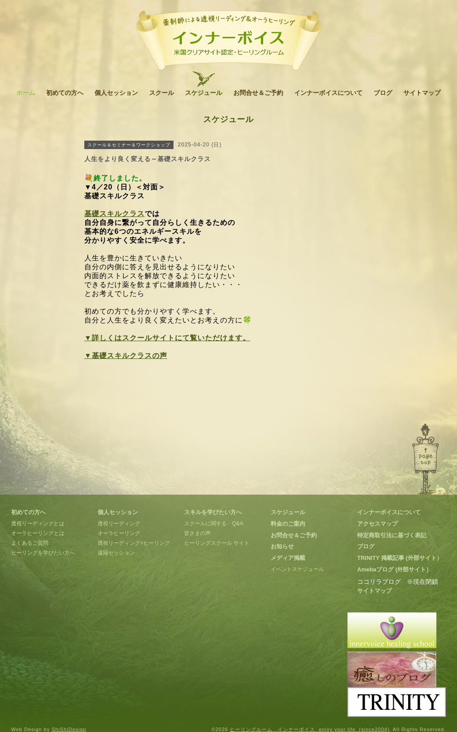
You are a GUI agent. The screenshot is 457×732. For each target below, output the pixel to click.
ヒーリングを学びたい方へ (43, 553)
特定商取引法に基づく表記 (391, 535)
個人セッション (116, 92)
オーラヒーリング (119, 533)
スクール (161, 92)
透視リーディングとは (37, 523)
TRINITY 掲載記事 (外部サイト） (399, 558)
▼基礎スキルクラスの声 (125, 355)
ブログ (383, 92)
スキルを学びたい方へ (213, 512)
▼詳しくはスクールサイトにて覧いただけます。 (167, 338)
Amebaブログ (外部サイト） (394, 569)
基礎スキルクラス (114, 213)
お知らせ (282, 546)
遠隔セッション (116, 553)
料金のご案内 (288, 523)
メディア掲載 (288, 558)
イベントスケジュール (297, 569)
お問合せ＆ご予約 (258, 92)
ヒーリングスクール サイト (216, 543)
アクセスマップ (377, 523)
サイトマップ (422, 92)
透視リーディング (119, 523)
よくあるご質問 (29, 543)
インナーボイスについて (328, 92)
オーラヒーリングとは (37, 533)
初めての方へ (64, 92)
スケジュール (203, 92)
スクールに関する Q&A (213, 523)
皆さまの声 (197, 533)
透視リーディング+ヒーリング (134, 543)
